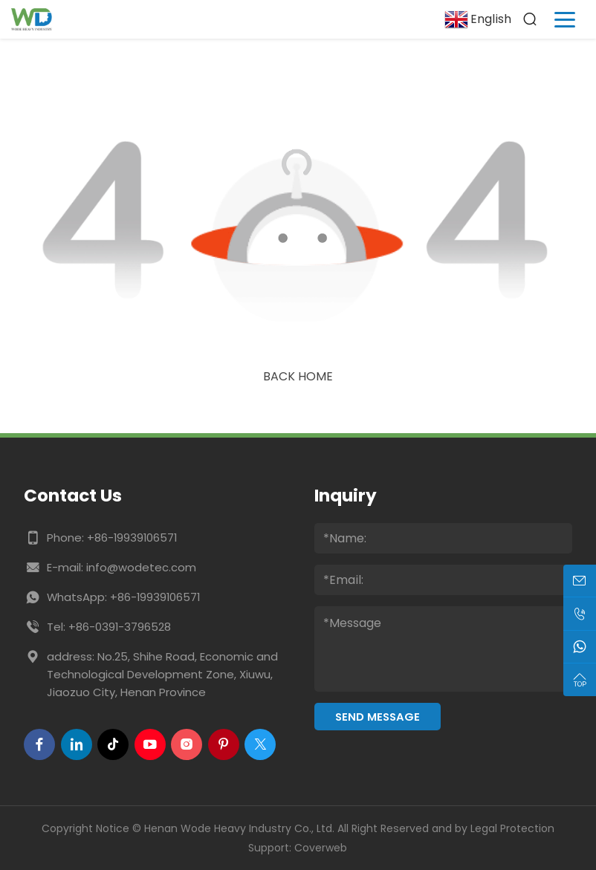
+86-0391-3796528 (119, 626)
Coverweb (320, 847)
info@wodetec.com (141, 567)
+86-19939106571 (132, 537)
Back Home (298, 376)
